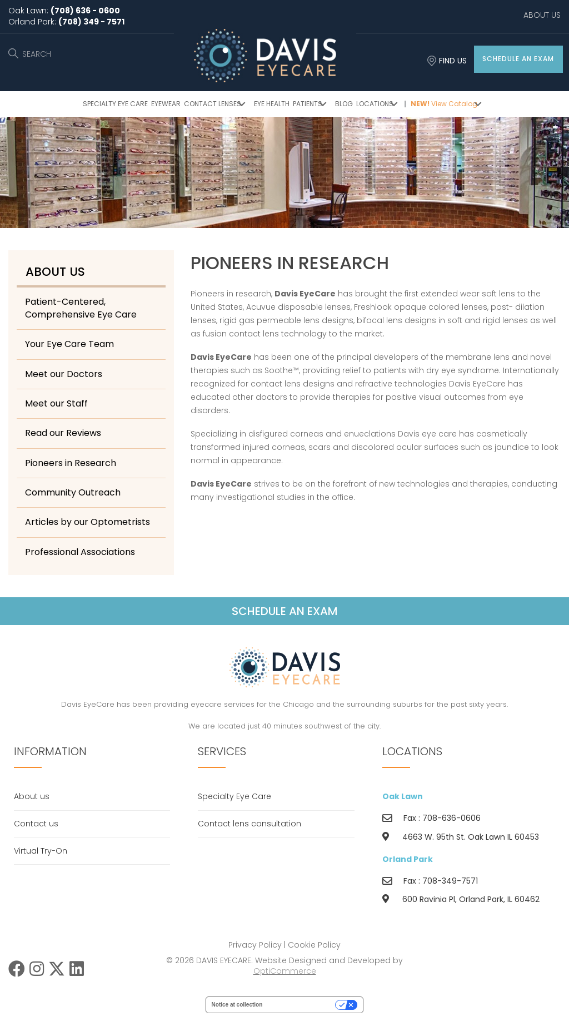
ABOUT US (542, 15)
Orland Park (407, 859)
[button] (518, 59)
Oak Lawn (402, 796)
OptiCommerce (284, 971)
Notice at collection (237, 1005)
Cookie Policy (314, 944)
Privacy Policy (255, 944)
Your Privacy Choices (302, 1005)
